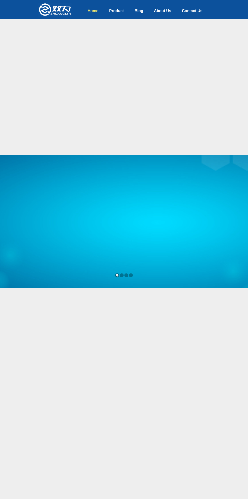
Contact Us (192, 11)
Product (116, 11)
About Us (162, 11)
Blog (139, 11)
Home (93, 11)
